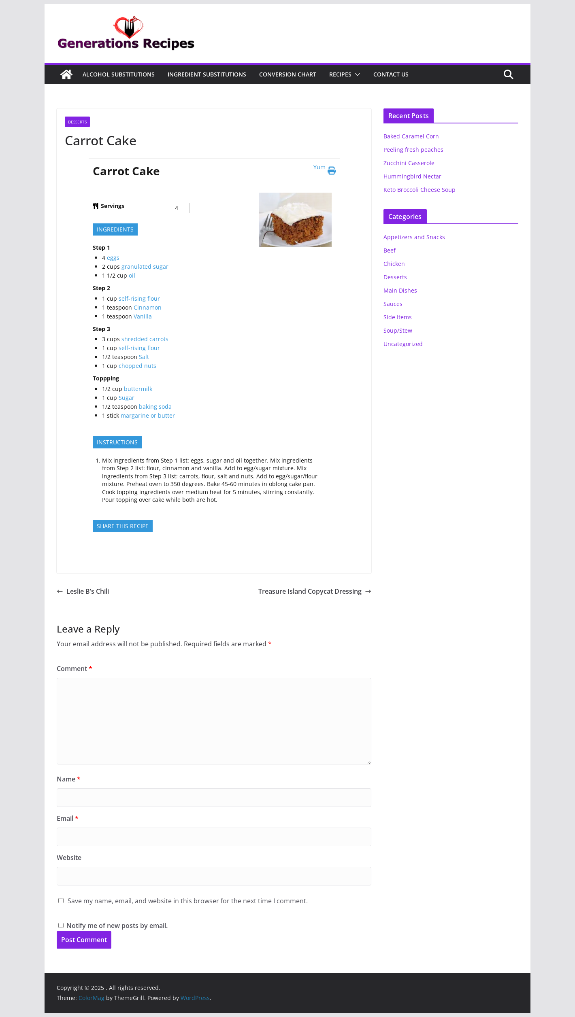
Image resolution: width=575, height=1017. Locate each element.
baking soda (155, 406)
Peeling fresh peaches (413, 149)
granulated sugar (144, 266)
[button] (355, 74)
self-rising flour (139, 298)
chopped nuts (137, 365)
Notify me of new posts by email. (117, 925)
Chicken (394, 264)
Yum (319, 167)
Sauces (392, 304)
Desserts (77, 122)
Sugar (126, 397)
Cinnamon (148, 307)
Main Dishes (400, 290)
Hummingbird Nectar (412, 176)
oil (132, 275)
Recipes (340, 74)
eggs (113, 257)
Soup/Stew (397, 330)
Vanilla (143, 316)
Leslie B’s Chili (83, 591)
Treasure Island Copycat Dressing (314, 591)
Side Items (397, 317)
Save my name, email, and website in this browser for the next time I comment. (188, 900)
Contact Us (391, 74)
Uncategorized (403, 344)
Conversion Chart (287, 74)
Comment (74, 668)
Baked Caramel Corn (411, 136)
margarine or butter (148, 415)
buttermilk (138, 389)
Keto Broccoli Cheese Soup (419, 189)
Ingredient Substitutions (207, 74)
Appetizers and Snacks (414, 237)
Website (69, 857)
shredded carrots (144, 339)
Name (69, 779)
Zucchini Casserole (408, 163)
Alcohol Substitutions (119, 74)
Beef (389, 250)
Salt (144, 357)
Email (68, 818)
